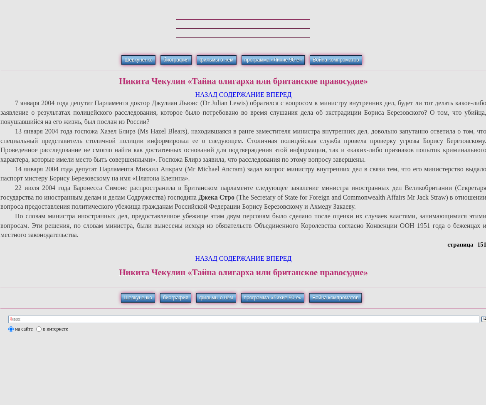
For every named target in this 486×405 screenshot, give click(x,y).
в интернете (55, 329)
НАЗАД (206, 94)
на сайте (24, 329)
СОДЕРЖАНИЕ (241, 94)
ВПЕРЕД (279, 94)
